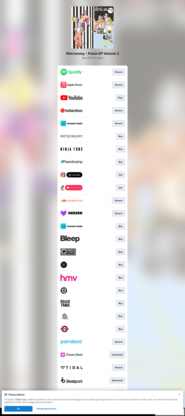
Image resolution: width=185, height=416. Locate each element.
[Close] (179, 394)
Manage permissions (47, 409)
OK (18, 409)
